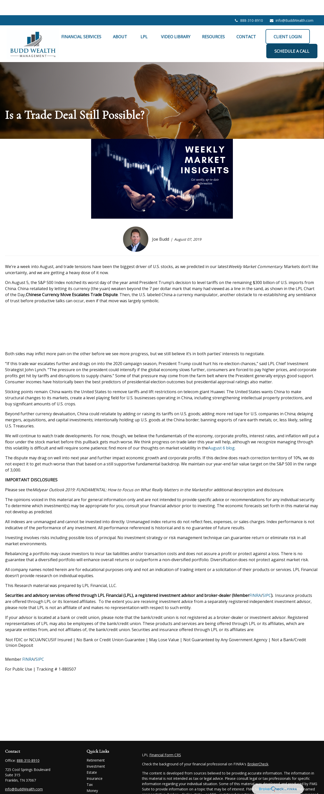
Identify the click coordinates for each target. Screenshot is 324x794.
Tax (90, 769)
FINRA (255, 580)
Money (92, 775)
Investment (96, 751)
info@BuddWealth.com (291, 5)
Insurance (95, 763)
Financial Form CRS (165, 739)
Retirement (96, 745)
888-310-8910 (248, 5)
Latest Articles (98, 787)
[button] (81, 21)
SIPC (266, 580)
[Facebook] (8, 782)
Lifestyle (93, 781)
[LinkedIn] (17, 782)
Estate (92, 757)
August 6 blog (221, 433)
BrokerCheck (257, 748)
